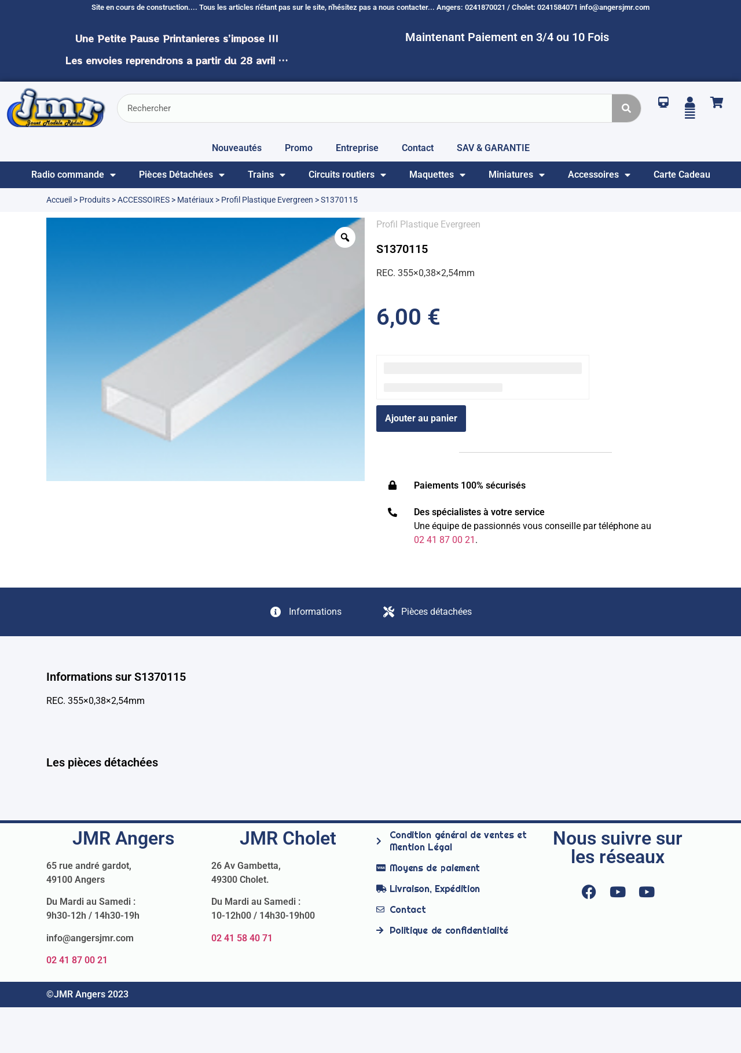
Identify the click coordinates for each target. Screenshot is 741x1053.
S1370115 (402, 249)
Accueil (59, 199)
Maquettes (437, 174)
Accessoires (599, 174)
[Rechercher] (626, 108)
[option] (205, 349)
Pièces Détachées (182, 174)
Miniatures (517, 174)
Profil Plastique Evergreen (267, 199)
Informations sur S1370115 (116, 677)
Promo (299, 147)
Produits (94, 199)
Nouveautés (237, 147)
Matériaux (195, 199)
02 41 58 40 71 (242, 938)
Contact (418, 147)
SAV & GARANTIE (493, 147)
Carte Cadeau (682, 174)
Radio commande (73, 174)
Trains (266, 174)
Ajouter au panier (421, 418)
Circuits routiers (347, 174)
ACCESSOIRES (144, 199)
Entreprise (357, 147)
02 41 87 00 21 (77, 960)
